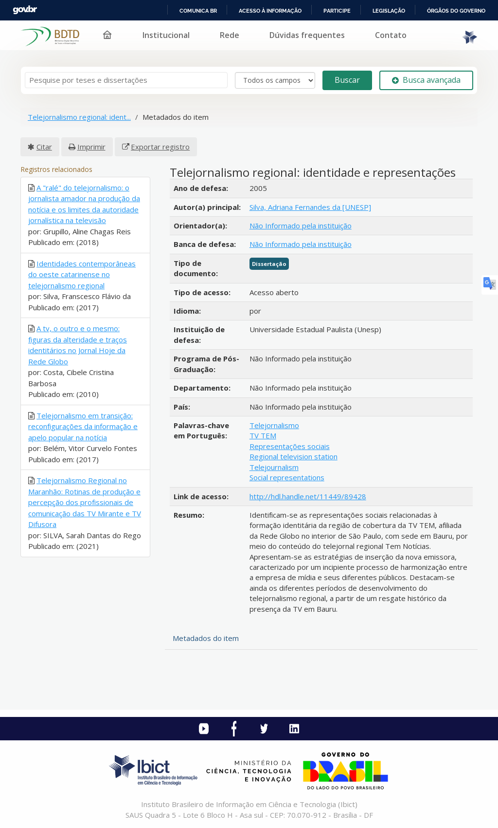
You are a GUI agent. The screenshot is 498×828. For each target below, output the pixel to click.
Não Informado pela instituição (300, 225)
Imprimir (91, 146)
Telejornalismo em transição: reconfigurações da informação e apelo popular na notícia (83, 426)
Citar (44, 146)
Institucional (166, 35)
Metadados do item (206, 638)
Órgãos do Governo (456, 11)
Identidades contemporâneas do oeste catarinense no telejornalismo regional (82, 274)
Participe (337, 11)
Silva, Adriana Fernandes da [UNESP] (310, 207)
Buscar (347, 80)
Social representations (286, 477)
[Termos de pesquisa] (126, 80)
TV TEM (262, 435)
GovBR (25, 10)
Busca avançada (426, 80)
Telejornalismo (274, 425)
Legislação (389, 11)
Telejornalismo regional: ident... (79, 117)
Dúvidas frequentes (307, 35)
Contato (391, 35)
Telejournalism (274, 467)
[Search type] (275, 80)
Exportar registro (160, 146)
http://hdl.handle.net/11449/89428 (307, 496)
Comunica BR (198, 11)
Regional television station (293, 456)
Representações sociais (289, 446)
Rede (229, 35)
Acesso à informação (270, 11)
